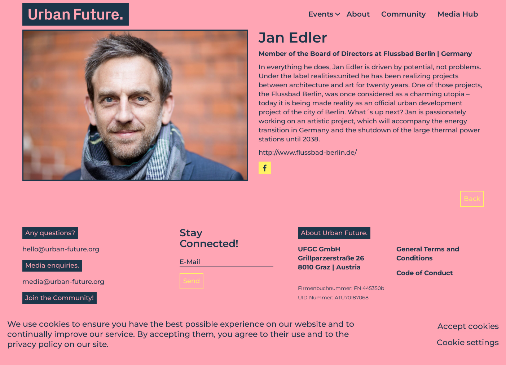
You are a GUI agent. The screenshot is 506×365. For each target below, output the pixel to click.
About (358, 14)
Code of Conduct (424, 273)
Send (191, 281)
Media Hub (457, 14)
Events (320, 14)
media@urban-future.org (63, 282)
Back (472, 199)
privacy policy (34, 345)
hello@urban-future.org (60, 249)
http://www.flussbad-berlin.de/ (308, 153)
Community (403, 14)
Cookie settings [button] (468, 343)
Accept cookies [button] (468, 327)
